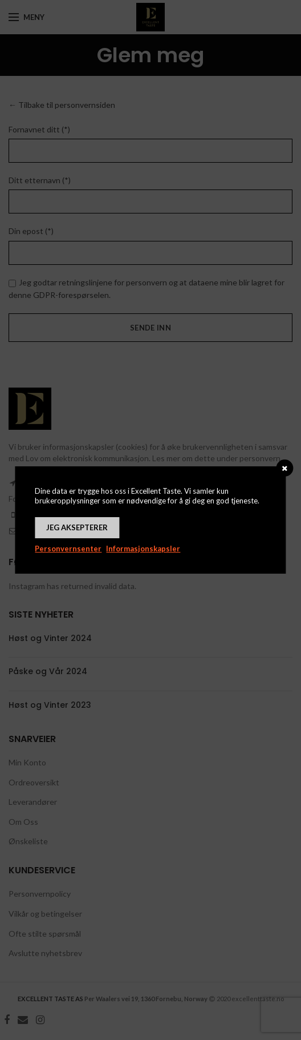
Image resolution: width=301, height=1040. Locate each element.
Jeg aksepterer (77, 527)
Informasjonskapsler (143, 548)
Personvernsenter (68, 548)
